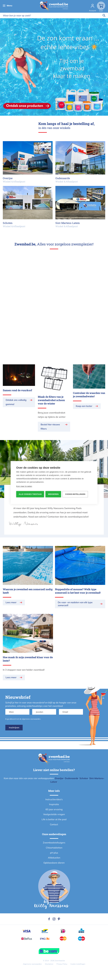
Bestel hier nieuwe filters (50, 426)
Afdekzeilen (54, 857)
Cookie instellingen (77, 964)
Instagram (54, 919)
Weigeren (53, 494)
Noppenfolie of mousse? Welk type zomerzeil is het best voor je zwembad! (78, 591)
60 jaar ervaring (54, 809)
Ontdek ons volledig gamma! (16, 402)
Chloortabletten (54, 847)
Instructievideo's (54, 799)
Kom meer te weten (24, 486)
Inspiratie (54, 804)
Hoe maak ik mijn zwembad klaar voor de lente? (28, 659)
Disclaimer (49, 964)
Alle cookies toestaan (30, 494)
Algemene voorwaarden (32, 964)
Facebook (49, 919)
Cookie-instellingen (75, 494)
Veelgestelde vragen (54, 814)
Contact (54, 824)
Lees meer (11, 602)
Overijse (59, 778)
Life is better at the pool (54, 819)
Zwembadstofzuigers (54, 842)
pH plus (54, 852)
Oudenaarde (71, 778)
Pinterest (59, 919)
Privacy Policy (62, 964)
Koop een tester (84, 406)
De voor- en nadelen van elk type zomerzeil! (75, 604)
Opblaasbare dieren (54, 862)
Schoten (83, 778)
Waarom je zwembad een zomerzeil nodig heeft (28, 591)
